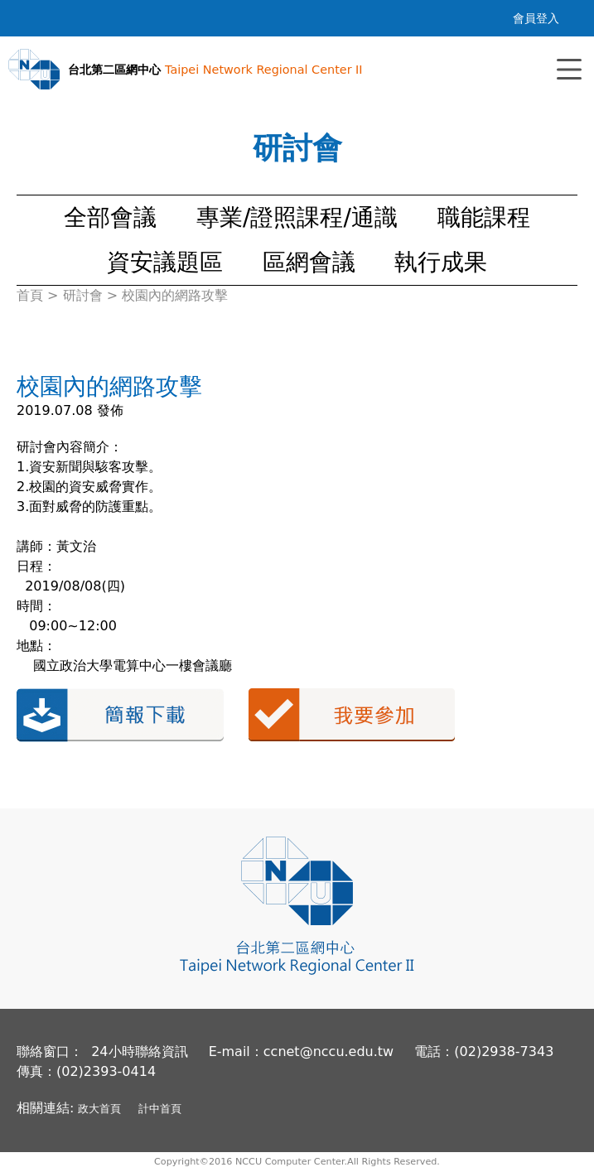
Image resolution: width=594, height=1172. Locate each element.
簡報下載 (120, 715)
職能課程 (483, 217)
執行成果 (440, 262)
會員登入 (536, 18)
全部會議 (110, 217)
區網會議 (309, 262)
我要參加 (352, 714)
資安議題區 (165, 262)
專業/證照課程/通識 (297, 217)
